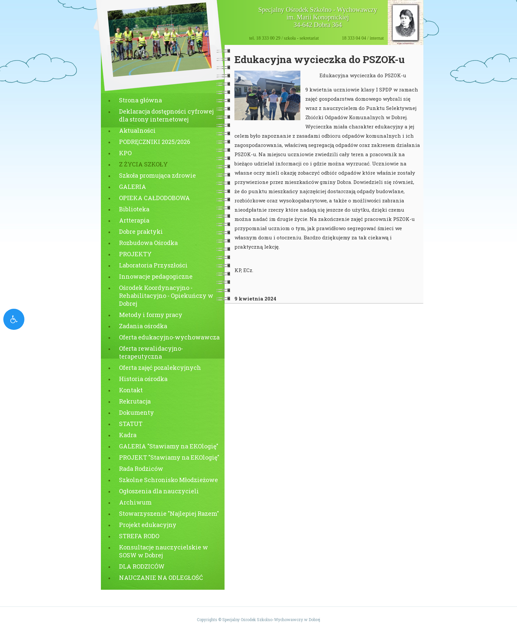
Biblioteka (134, 209)
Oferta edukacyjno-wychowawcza (169, 337)
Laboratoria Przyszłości (153, 265)
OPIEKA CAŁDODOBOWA (154, 198)
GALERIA (132, 187)
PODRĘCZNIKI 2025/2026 (154, 142)
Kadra (128, 435)
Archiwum (135, 502)
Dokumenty (136, 412)
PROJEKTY (135, 254)
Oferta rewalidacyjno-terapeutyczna (151, 352)
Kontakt (131, 390)
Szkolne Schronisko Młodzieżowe (168, 480)
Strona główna (140, 100)
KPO (125, 153)
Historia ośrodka (143, 379)
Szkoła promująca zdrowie (157, 175)
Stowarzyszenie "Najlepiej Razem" (169, 513)
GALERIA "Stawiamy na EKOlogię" (168, 446)
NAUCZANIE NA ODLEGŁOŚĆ (161, 577)
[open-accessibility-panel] (13, 319)
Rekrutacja (135, 401)
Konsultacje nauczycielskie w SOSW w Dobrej (163, 551)
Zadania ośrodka (143, 326)
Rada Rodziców (141, 469)
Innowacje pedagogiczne (156, 276)
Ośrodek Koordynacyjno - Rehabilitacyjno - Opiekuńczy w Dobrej (166, 295)
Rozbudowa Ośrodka (148, 243)
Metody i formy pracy (150, 315)
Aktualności (137, 130)
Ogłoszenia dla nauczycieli (159, 491)
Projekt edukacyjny (147, 525)
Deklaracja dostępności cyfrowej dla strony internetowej (166, 115)
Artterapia (134, 220)
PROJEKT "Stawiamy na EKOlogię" (169, 457)
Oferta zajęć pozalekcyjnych (160, 367)
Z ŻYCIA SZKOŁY (143, 164)
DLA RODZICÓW (142, 566)
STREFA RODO (139, 536)
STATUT (130, 424)
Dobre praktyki (141, 231)
